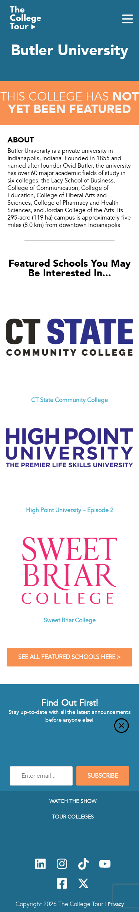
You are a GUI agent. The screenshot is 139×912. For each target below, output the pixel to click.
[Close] (69, 730)
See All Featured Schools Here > (69, 657)
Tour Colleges (73, 816)
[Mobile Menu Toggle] (127, 19)
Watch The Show (72, 801)
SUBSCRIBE (102, 776)
